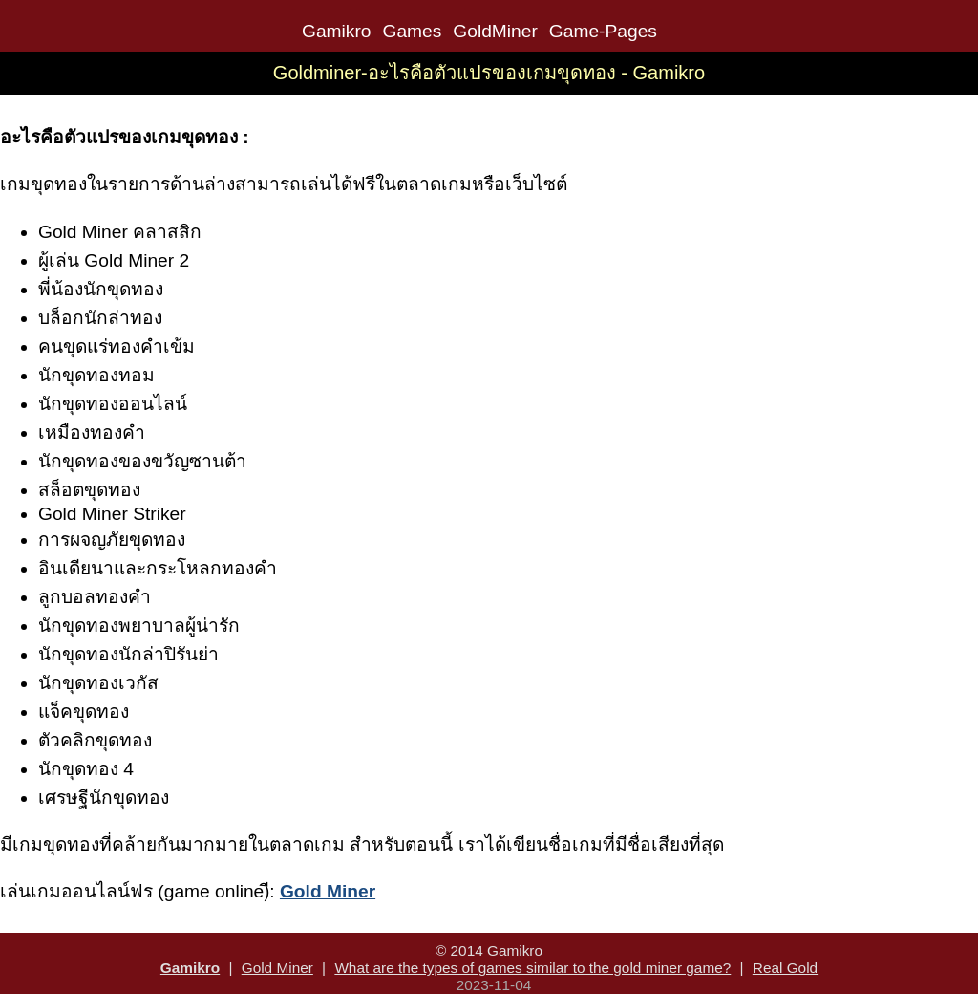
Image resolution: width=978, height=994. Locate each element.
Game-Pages (603, 31)
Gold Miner (277, 968)
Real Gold (785, 968)
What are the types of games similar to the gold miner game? (532, 968)
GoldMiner (495, 31)
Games (411, 31)
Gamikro (337, 31)
